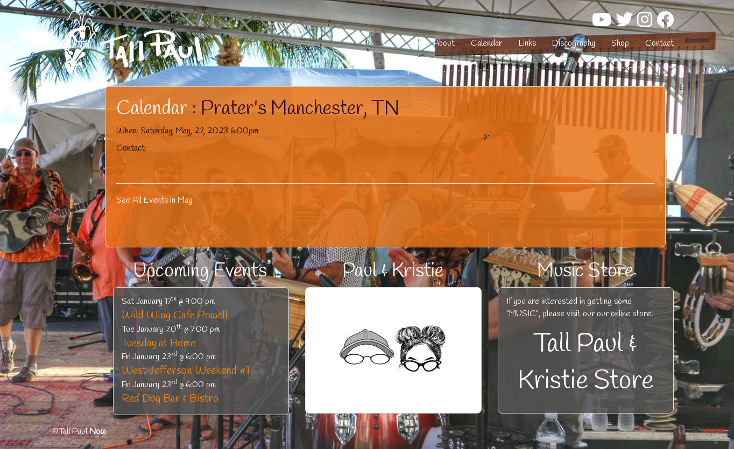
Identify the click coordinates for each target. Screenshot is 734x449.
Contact (659, 43)
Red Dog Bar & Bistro (170, 398)
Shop (620, 43)
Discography (573, 43)
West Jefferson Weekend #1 (186, 371)
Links (527, 43)
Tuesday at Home (158, 343)
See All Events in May (154, 200)
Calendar (486, 43)
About (444, 43)
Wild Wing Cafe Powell (175, 315)
